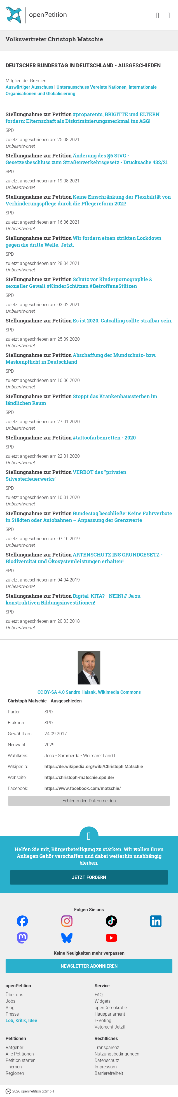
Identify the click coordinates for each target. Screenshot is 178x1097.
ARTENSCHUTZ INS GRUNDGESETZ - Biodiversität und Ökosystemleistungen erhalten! (84, 558)
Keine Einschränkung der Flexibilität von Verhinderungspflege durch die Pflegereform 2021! (88, 200)
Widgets (103, 1001)
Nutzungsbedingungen (117, 1054)
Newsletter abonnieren (89, 966)
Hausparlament (110, 1014)
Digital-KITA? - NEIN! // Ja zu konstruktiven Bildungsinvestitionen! (73, 599)
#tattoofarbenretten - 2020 (104, 437)
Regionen (15, 1073)
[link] (169, 16)
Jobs (10, 1001)
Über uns (14, 994)
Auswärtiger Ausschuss (30, 87)
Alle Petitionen (20, 1054)
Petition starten (21, 1060)
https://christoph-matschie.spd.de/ (79, 777)
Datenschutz (107, 1060)
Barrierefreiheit (109, 1073)
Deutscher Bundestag (37, 65)
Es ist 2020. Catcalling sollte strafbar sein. (122, 320)
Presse (12, 1014)
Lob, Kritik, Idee (21, 1020)
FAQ (99, 994)
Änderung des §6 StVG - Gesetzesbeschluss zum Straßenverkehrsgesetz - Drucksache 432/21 (87, 159)
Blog (10, 1007)
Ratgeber (14, 1047)
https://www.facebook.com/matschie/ (82, 788)
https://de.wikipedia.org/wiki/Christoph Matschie (93, 766)
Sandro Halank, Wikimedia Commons (103, 692)
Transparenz (107, 1047)
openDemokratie (111, 1007)
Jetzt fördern (89, 877)
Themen (14, 1066)
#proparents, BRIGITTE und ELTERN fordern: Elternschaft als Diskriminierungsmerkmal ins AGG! (83, 117)
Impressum (106, 1066)
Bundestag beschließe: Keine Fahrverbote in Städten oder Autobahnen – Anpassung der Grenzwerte (89, 516)
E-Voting (103, 1020)
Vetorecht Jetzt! (110, 1027)
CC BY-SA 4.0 (51, 692)
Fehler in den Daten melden (89, 800)
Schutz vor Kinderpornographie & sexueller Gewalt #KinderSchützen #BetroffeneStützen (79, 282)
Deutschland (95, 65)
